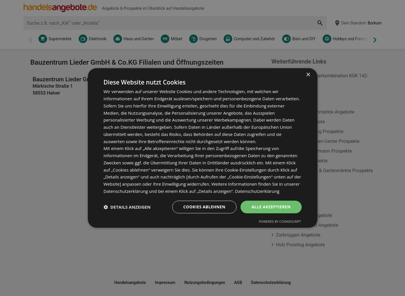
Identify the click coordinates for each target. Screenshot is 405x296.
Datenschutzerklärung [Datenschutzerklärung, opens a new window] (257, 191)
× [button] (308, 75)
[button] (127, 207)
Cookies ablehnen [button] (204, 206)
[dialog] (202, 148)
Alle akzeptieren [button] (270, 206)
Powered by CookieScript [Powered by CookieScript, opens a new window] (280, 222)
